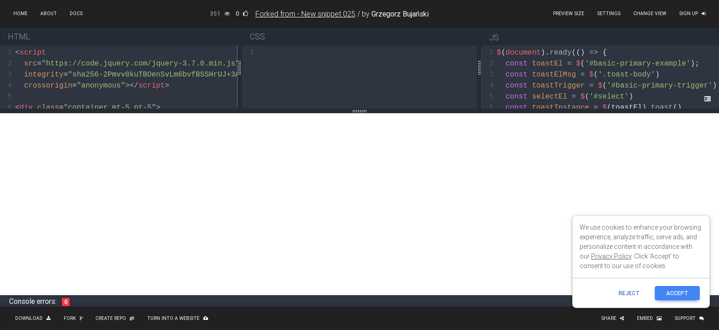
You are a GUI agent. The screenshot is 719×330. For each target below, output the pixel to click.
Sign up (692, 13)
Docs (76, 13)
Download (33, 318)
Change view (649, 13)
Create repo (114, 318)
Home (20, 13)
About (48, 13)
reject (629, 293)
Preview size (568, 13)
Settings (608, 13)
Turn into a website (177, 318)
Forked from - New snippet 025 (305, 13)
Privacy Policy (611, 256)
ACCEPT (677, 293)
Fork (73, 318)
